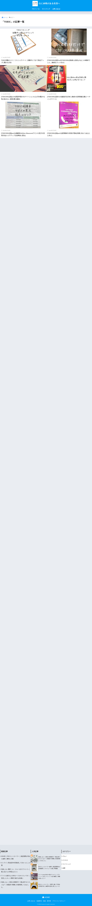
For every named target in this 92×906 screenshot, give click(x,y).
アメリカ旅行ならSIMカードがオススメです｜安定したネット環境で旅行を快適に (15, 877)
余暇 (63, 868)
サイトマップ (46, 9)
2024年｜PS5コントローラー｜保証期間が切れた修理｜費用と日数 (15, 858)
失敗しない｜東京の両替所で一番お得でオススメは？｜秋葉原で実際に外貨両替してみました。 (15, 884)
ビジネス (65, 860)
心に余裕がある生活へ (46, 3)
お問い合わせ (56, 9)
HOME (46, 897)
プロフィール (36, 9)
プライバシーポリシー (58, 901)
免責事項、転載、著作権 (44, 901)
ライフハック (66, 864)
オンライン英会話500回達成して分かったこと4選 (15, 864)
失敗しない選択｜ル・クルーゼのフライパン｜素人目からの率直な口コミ (15, 871)
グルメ (64, 856)
